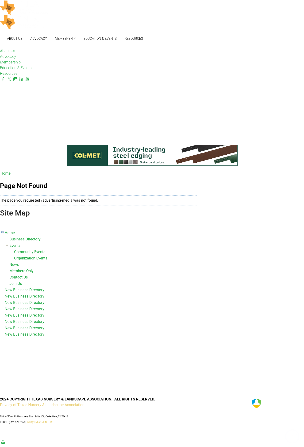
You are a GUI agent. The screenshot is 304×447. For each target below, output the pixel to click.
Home (5, 173)
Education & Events (100, 38)
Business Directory (25, 239)
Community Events (29, 252)
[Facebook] (3, 79)
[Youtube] (27, 79)
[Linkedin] (21, 79)
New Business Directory (24, 290)
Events (14, 245)
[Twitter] (9, 79)
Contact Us (18, 277)
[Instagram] (15, 79)
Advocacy (38, 38)
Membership (65, 38)
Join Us (15, 283)
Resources (134, 38)
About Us (14, 38)
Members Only (21, 271)
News (14, 264)
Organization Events (30, 258)
